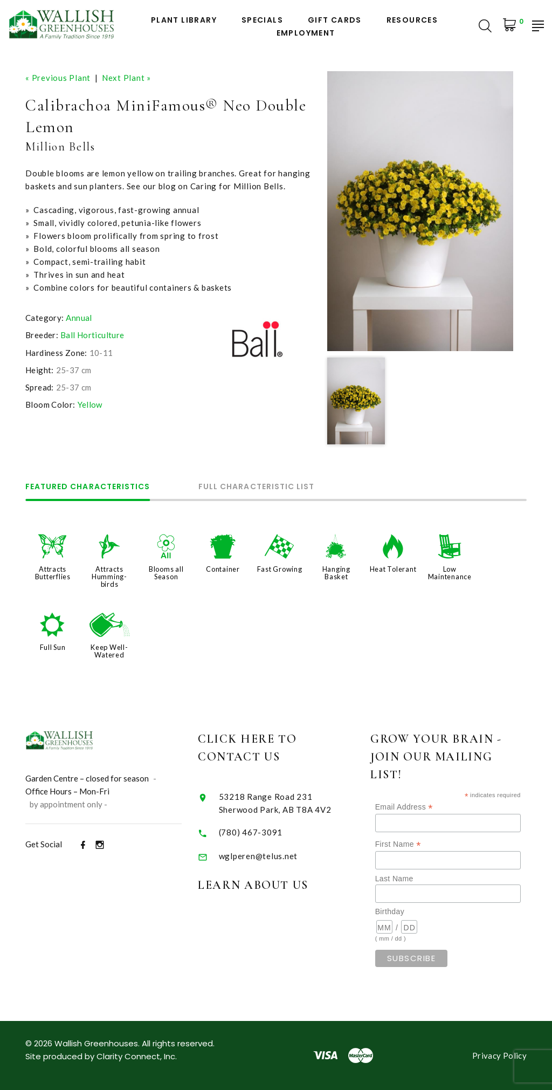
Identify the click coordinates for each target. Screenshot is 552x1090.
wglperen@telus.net (279, 856)
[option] (420, 211)
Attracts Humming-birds (109, 576)
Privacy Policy (499, 1055)
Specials (262, 20)
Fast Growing (279, 569)
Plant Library (184, 20)
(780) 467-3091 (272, 832)
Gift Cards (335, 20)
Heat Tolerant (393, 569)
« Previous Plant (58, 78)
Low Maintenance (450, 573)
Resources (412, 20)
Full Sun (53, 647)
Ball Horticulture (92, 335)
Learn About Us (274, 885)
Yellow (90, 404)
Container (223, 569)
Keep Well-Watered (109, 651)
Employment (306, 33)
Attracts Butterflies (53, 573)
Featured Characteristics (87, 487)
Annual (79, 318)
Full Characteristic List (256, 487)
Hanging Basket (336, 573)
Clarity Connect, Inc (135, 1056)
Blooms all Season (166, 573)
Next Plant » (126, 78)
